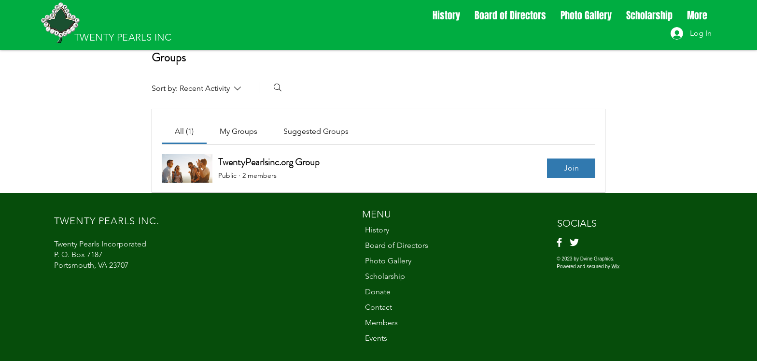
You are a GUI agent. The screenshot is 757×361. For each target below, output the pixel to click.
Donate (378, 291)
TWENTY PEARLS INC (123, 37)
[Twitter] (574, 242)
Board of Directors (396, 245)
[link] (184, 131)
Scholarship (385, 276)
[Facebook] (559, 242)
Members (381, 322)
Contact (378, 307)
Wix (616, 266)
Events (376, 338)
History (377, 229)
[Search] (277, 87)
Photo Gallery (388, 260)
